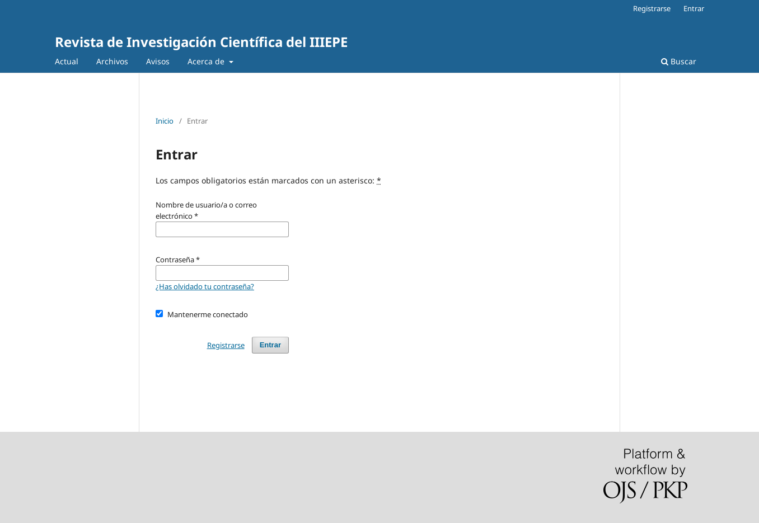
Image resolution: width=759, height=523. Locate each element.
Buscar (678, 61)
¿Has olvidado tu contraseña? (205, 286)
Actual (66, 61)
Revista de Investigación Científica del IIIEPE (201, 41)
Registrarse (652, 8)
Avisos (158, 61)
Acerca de (207, 61)
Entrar (693, 8)
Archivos (112, 61)
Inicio (165, 121)
